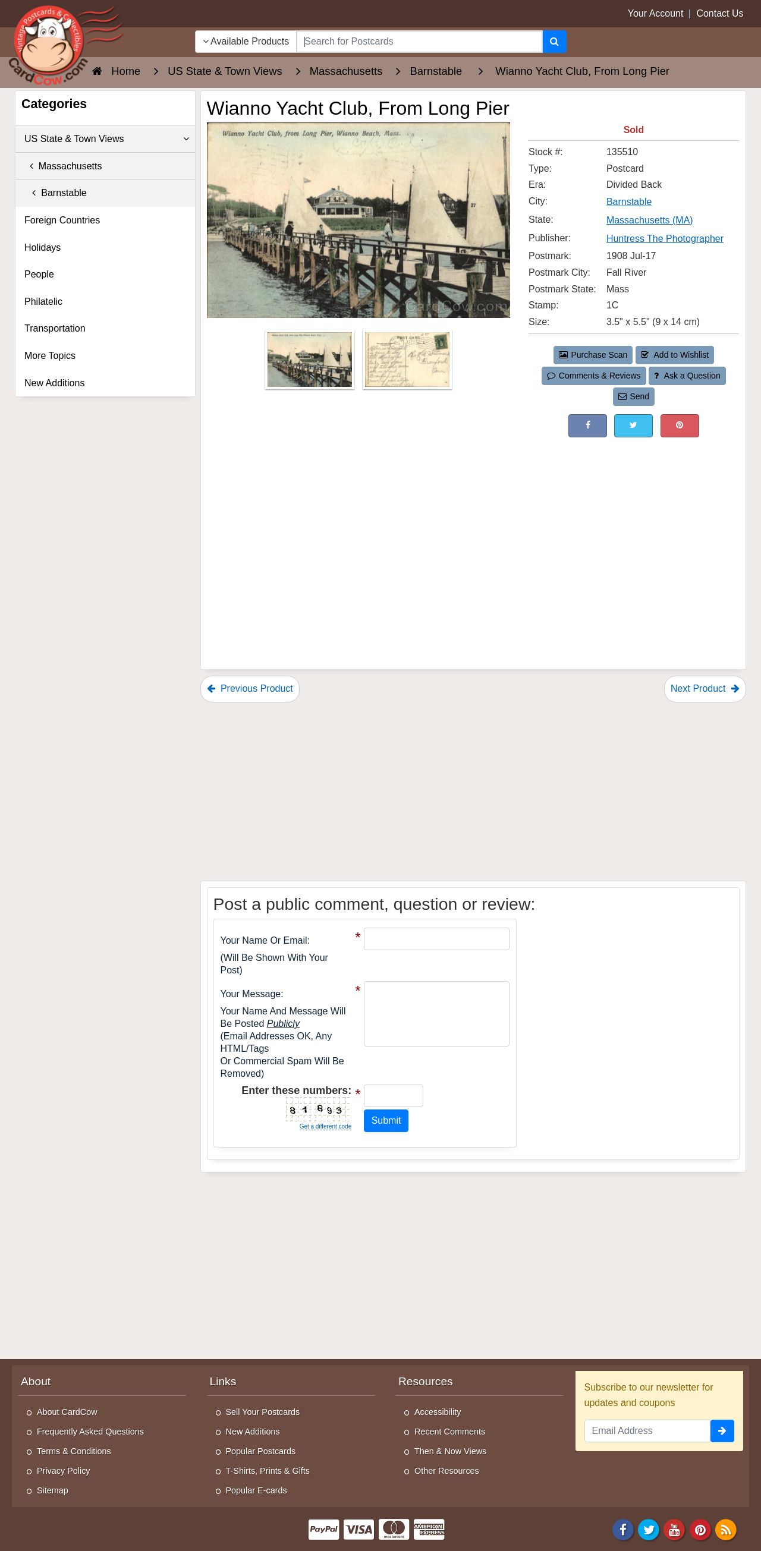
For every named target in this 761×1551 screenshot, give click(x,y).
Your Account (656, 13)
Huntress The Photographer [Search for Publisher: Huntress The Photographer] (665, 239)
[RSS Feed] (725, 1529)
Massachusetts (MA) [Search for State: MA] (649, 220)
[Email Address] (647, 1431)
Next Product (705, 688)
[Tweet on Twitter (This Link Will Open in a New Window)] (633, 425)
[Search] (554, 41)
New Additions (54, 383)
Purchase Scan (593, 355)
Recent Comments (449, 1431)
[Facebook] (623, 1529)
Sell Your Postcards (263, 1412)
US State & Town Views (106, 139)
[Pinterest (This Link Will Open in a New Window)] (680, 425)
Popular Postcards (261, 1451)
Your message (251, 994)
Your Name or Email (264, 940)
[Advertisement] (634, 526)
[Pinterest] (700, 1529)
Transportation (55, 328)
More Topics (50, 356)
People (39, 274)
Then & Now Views (450, 1451)
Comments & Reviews (593, 375)
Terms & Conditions (74, 1451)
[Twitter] (648, 1529)
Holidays (42, 247)
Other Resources (446, 1471)
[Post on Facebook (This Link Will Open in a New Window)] (587, 425)
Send (633, 396)
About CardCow (67, 1412)
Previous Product (250, 688)
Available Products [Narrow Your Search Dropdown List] (246, 41)
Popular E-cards (256, 1490)
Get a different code (326, 1126)
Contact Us (719, 13)
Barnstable (55, 193)
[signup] (722, 1431)
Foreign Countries (62, 220)
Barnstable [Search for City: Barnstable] (629, 202)
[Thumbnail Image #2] (407, 363)
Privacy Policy (63, 1471)
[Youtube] (674, 1529)
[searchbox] (419, 41)
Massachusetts (63, 166)
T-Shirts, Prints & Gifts (268, 1471)
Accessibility (437, 1412)
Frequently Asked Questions (90, 1431)
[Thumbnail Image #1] (311, 363)
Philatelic (43, 302)
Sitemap (52, 1490)
